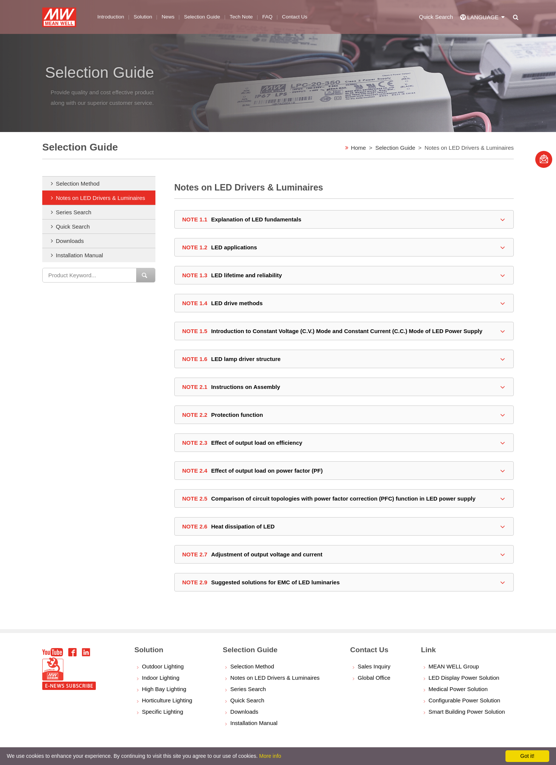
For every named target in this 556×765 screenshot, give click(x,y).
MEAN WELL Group (454, 666)
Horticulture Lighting (167, 700)
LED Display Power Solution (464, 677)
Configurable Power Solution (464, 700)
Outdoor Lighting (163, 666)
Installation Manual (79, 255)
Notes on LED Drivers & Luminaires (100, 198)
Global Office (374, 677)
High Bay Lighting (164, 689)
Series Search (73, 212)
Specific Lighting (162, 711)
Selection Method (78, 183)
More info (270, 756)
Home (358, 147)
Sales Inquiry (374, 666)
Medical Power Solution (458, 689)
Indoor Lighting (160, 677)
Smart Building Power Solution (467, 711)
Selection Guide (395, 147)
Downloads (70, 241)
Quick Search (73, 226)
